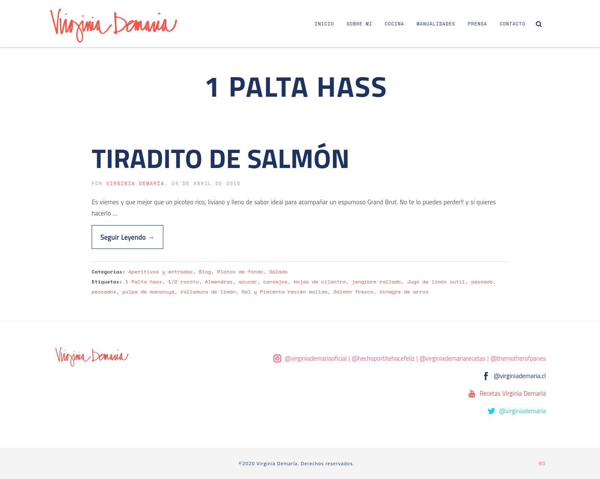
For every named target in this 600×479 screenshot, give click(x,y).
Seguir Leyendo (127, 237)
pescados (104, 291)
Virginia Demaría (135, 183)
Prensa (477, 23)
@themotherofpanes (518, 358)
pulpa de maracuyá (148, 291)
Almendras (218, 281)
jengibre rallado (376, 281)
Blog (205, 271)
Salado (278, 271)
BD (542, 463)
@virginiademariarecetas (452, 358)
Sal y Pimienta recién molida (285, 291)
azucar (248, 281)
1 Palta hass (143, 281)
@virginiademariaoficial (316, 358)
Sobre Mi (359, 23)
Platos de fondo (240, 271)
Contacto (512, 23)
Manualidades (436, 23)
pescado (481, 281)
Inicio (324, 23)
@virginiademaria (522, 411)
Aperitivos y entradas (160, 271)
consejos (275, 281)
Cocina (394, 23)
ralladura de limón (207, 291)
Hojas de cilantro (320, 281)
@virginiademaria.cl (520, 376)
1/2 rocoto (183, 281)
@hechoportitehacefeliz (383, 358)
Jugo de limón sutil (436, 281)
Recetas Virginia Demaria (513, 393)
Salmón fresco (353, 291)
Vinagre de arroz (403, 291)
